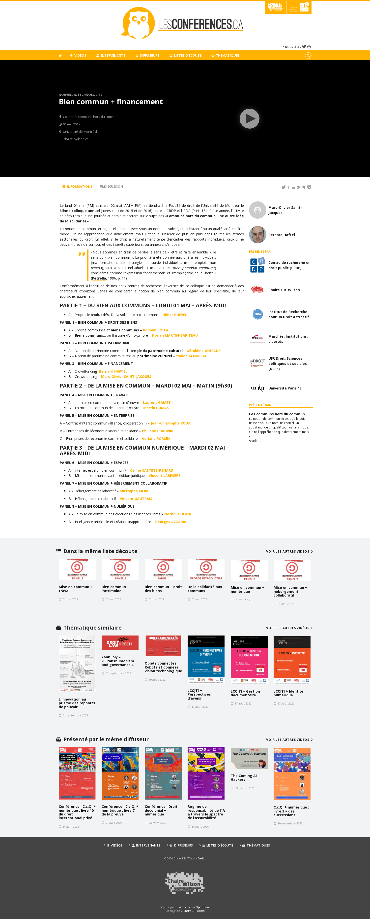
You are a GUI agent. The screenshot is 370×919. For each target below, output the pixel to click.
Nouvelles (293, 47)
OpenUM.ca (203, 907)
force (185, 907)
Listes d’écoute (185, 55)
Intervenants (110, 55)
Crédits (202, 858)
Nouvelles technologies (80, 95)
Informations (77, 186)
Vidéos (78, 55)
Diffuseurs (147, 55)
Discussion (111, 186)
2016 (147, 210)
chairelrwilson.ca (76, 139)
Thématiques (225, 55)
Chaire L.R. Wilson (194, 911)
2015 (129, 210)
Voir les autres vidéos (290, 551)
